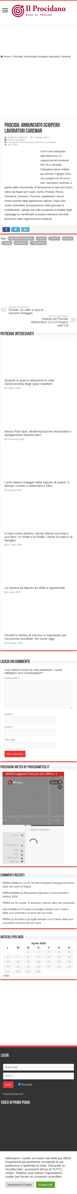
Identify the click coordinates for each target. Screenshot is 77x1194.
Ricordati (25, 1084)
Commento (12, 678)
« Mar (5, 975)
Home (5, 56)
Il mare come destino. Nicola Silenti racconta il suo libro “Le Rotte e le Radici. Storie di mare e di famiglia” (38, 537)
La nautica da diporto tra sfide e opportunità (35, 587)
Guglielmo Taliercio (17, 137)
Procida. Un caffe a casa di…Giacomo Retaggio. (30, 310)
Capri (41, 238)
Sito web (10, 739)
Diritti (55, 238)
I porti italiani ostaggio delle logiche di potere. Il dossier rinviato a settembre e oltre (37, 484)
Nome (9, 714)
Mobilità (21, 243)
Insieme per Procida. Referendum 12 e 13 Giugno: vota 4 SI (47, 321)
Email (9, 726)
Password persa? (13, 1093)
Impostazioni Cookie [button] (20, 1184)
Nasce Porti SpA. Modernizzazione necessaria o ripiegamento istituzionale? (38, 433)
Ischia (68, 238)
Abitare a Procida (21, 238)
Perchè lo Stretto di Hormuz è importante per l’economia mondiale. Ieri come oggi (36, 636)
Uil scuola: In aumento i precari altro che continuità (44, 902)
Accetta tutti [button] (46, 1184)
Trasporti (38, 243)
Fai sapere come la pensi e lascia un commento (32, 142)
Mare (7, 243)
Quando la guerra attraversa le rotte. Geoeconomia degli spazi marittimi (30, 382)
